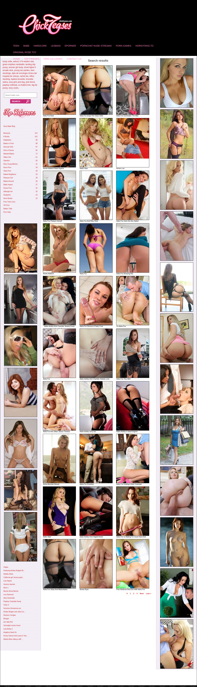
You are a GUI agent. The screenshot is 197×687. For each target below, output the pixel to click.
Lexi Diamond (8, 594)
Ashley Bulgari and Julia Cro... (14, 612)
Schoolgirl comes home (11, 625)
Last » (148, 593)
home (16, 59)
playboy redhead (10, 85)
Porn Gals (7, 212)
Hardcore (40, 45)
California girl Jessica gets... (13, 577)
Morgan (6, 618)
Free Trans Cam (9, 202)
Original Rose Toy (24, 52)
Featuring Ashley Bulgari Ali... (14, 570)
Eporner (70, 45)
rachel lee (24, 76)
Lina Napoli (7, 581)
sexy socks (13, 88)
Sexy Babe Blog (9, 126)
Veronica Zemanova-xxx (12, 608)
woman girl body (16, 67)
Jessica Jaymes (9, 584)
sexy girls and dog (17, 82)
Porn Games (123, 45)
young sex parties (22, 70)
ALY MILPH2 (8, 622)
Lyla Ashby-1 (8, 629)
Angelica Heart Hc (10, 632)
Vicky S (6, 605)
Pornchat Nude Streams (96, 45)
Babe (26, 45)
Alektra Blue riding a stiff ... (13, 639)
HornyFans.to (144, 45)
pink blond (30, 82)
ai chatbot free (24, 85)
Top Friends (31, 59)
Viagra (5, 567)
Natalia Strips (8, 574)
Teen (16, 45)
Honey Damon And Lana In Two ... (15, 636)
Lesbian (56, 45)
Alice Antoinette (9, 598)
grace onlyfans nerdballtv (13, 64)
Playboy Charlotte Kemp (12, 601)
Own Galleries (53, 59)
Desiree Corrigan (9, 615)
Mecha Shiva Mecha (10, 591)
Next (142, 593)
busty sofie (7, 61)
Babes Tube (7, 209)
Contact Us (74, 59)
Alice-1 (6, 588)
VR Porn (6, 205)
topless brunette (18, 79)
